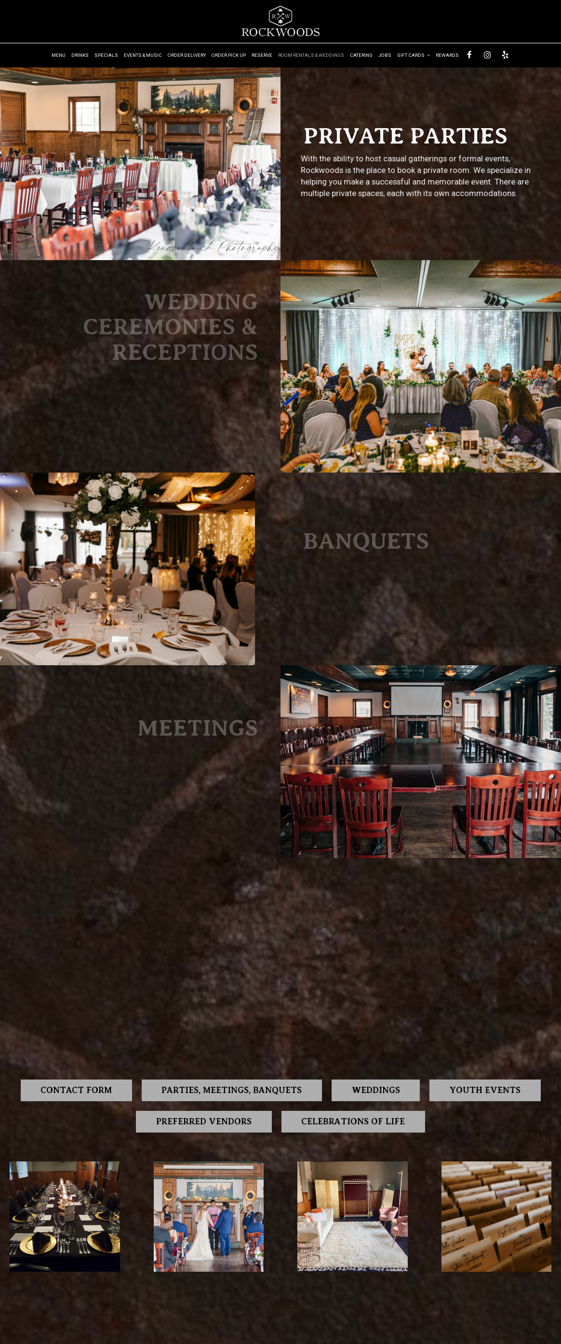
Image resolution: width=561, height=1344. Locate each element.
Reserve (262, 55)
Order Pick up (229, 55)
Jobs (384, 55)
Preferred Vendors (203, 1121)
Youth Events (487, 1090)
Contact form (74, 1090)
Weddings (377, 1090)
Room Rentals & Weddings (311, 55)
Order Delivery (187, 55)
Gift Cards (413, 55)
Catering (361, 55)
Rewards (447, 55)
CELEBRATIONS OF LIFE (354, 1121)
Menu (59, 55)
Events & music (143, 55)
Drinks (80, 55)
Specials (106, 55)
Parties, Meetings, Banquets (231, 1090)
